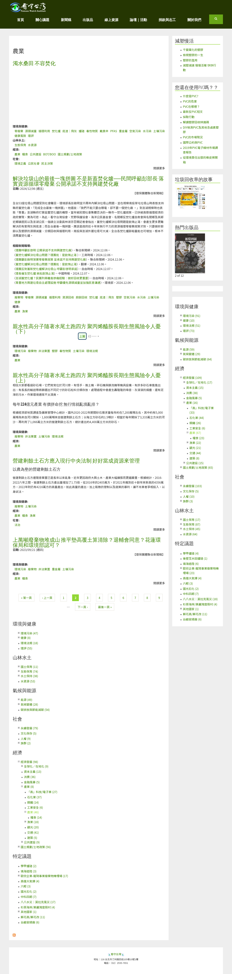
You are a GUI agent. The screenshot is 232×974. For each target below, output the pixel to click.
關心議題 (42, 19)
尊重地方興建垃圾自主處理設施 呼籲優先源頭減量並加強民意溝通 (58, 282)
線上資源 (111, 19)
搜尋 (219, 20)
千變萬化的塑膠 (193, 49)
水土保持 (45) (191, 529)
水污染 (147, 131)
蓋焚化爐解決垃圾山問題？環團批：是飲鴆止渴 (46, 255)
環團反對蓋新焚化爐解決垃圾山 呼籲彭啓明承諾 (46, 269)
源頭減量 (31, 131)
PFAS (113, 131)
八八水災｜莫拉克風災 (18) (200, 599)
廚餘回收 (81, 297)
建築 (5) (32, 837)
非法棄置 (44, 351)
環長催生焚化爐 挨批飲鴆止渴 (35, 273)
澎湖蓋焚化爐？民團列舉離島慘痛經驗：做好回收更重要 (52, 278)
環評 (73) (188, 331)
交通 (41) (33, 832)
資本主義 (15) (195, 387)
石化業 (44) (196, 417)
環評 (31, 135)
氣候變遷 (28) (29, 704)
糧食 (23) (198, 438)
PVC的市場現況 (193, 137)
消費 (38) (192, 393)
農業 (17, 154)
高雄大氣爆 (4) (30, 881)
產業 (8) (29, 786)
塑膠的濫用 (190, 60)
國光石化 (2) (28, 891)
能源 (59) (188, 349)
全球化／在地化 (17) (199, 382)
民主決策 (47, 163)
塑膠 (119, 297)
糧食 (25, 154)
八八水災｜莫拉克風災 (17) (38, 902)
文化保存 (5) (28, 733)
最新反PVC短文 (193, 111)
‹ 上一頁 (47, 597)
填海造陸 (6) (191, 563)
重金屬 (123, 131)
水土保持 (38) (29, 676)
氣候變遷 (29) (191, 354)
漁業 (25, 311)
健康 (17, 302)
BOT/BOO (49, 154)
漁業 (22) (195, 442)
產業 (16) (192, 402)
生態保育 (20, 145)
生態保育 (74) (29, 671)
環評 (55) (26, 648)
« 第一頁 (26, 597)
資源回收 (68, 297)
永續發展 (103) (192, 486)
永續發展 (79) (29, 728)
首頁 (20, 19)
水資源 (32, 145)
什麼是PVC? (190, 96)
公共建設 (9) (32, 842)
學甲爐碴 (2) (28, 866)
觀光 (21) (195, 448)
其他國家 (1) (28, 912)
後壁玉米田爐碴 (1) (195, 558)
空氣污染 (135, 131)
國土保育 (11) (29, 666)
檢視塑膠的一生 (193, 55)
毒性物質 (92, 131)
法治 (17, 524)
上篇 (82, 336)
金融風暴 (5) (32, 782)
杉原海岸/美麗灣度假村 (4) (38, 907)
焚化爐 (56, 131)
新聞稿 (66, 19)
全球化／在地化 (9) (36, 766)
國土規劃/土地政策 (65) (198, 467)
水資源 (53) (28, 681)
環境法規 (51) (191, 325)
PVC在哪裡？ (191, 106)
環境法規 (92, 351)
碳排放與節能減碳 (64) (197, 359)
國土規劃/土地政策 (70, 154)
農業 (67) (195, 432)
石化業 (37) (34, 797)
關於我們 (194, 19)
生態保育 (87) (191, 524)
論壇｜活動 (138, 19)
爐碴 (81, 131)
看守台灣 (116, 954)
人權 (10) (188, 496)
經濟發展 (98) (29, 762)
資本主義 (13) (32, 771)
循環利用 (44, 131)
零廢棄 (18, 131)
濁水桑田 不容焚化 (34, 63)
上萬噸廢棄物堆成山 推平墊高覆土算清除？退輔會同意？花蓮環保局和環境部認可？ (87, 542)
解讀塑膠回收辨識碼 (196, 122)
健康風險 (20, 135)
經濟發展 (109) (192, 377)
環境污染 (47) (29, 633)
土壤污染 (159, 131)
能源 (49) (26, 699)
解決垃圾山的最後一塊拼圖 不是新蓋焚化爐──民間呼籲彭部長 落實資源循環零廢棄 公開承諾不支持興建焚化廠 (88, 181)
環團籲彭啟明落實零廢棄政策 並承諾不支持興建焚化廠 (51, 259)
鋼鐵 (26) (195, 423)
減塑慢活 (184, 41)
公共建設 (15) (195, 463)
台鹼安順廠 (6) (30, 922)
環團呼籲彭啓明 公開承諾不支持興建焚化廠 (43, 250)
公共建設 (35, 154)
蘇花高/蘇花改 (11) (33, 917)
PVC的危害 (190, 101)
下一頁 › (83, 607)
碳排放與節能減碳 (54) (35, 709)
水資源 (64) (190, 534)
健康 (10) (188, 320)
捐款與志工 (167, 19)
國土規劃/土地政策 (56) (36, 847)
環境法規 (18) (29, 643)
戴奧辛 (104, 131)
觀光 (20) (33, 827)
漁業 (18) (33, 822)
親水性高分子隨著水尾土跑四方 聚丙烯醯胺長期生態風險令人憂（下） (87, 329)
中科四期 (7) (28, 896)
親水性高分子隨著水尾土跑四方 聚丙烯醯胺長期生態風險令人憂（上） (87, 377)
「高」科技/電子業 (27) (42, 792)
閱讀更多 (159, 168)
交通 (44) (195, 453)
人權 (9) (26, 738)
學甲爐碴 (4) (191, 553)
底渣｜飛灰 (69, 131)
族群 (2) (26, 743)
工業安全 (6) (35, 807)
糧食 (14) (36, 817)
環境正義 (20, 163)
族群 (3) (188, 501)
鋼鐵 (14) (33, 802)
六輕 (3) (26, 886)
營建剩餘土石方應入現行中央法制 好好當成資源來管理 (76, 460)
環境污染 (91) (191, 315)
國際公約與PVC (193, 142)
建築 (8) (194, 458)
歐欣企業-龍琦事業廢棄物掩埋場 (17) (44, 876)
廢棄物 (18, 297)
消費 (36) (30, 777)
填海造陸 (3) (28, 871)
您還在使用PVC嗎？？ (196, 87)
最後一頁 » (105, 607)
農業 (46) (33, 812)
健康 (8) (26, 638)
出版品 (88, 19)
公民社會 (34, 163)
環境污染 (20, 351)
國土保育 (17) (191, 519)
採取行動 (188, 117)
